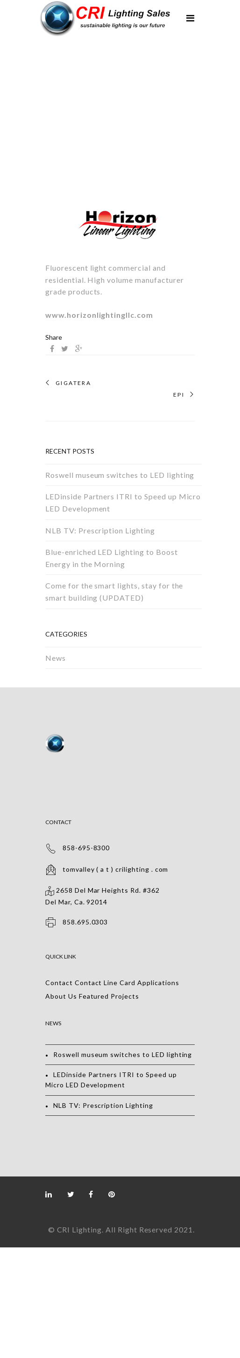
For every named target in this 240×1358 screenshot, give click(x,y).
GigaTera (73, 383)
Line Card (119, 983)
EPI (178, 395)
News (55, 657)
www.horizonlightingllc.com (99, 314)
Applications (158, 983)
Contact (59, 983)
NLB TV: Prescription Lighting (100, 530)
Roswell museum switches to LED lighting (119, 474)
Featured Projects (109, 996)
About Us (61, 996)
